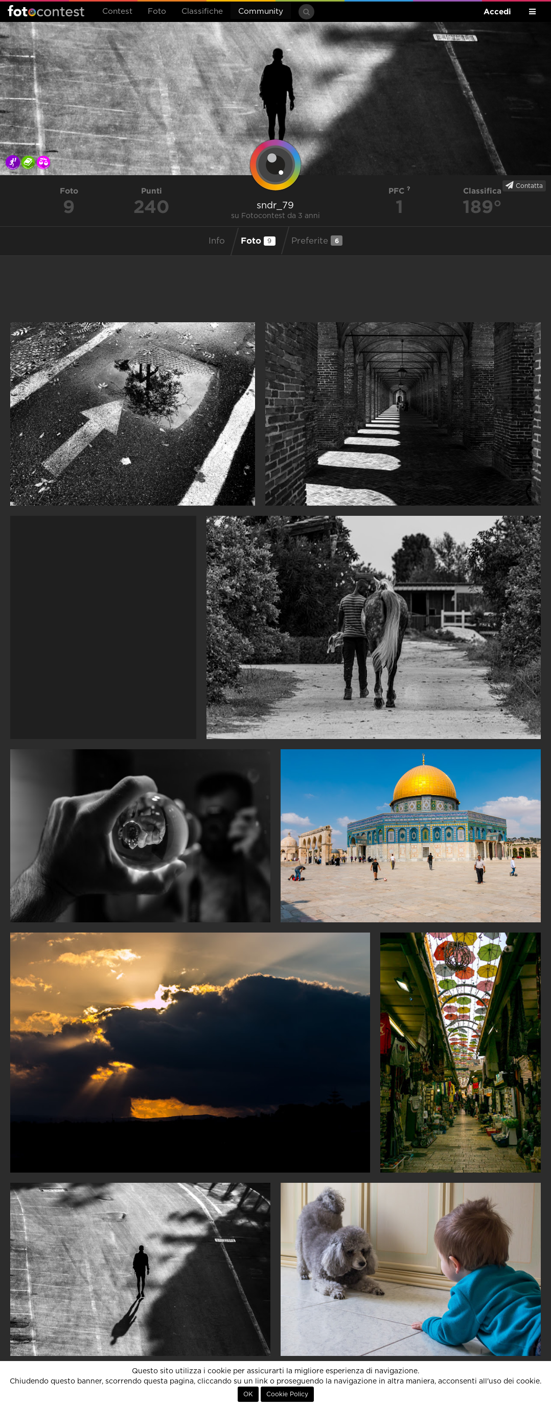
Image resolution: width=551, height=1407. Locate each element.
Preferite (316, 240)
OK (248, 1394)
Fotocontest (46, 10)
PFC (399, 190)
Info (217, 241)
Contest (117, 11)
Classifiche (202, 11)
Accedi (497, 11)
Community (260, 11)
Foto (157, 11)
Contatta (524, 185)
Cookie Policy (287, 1394)
